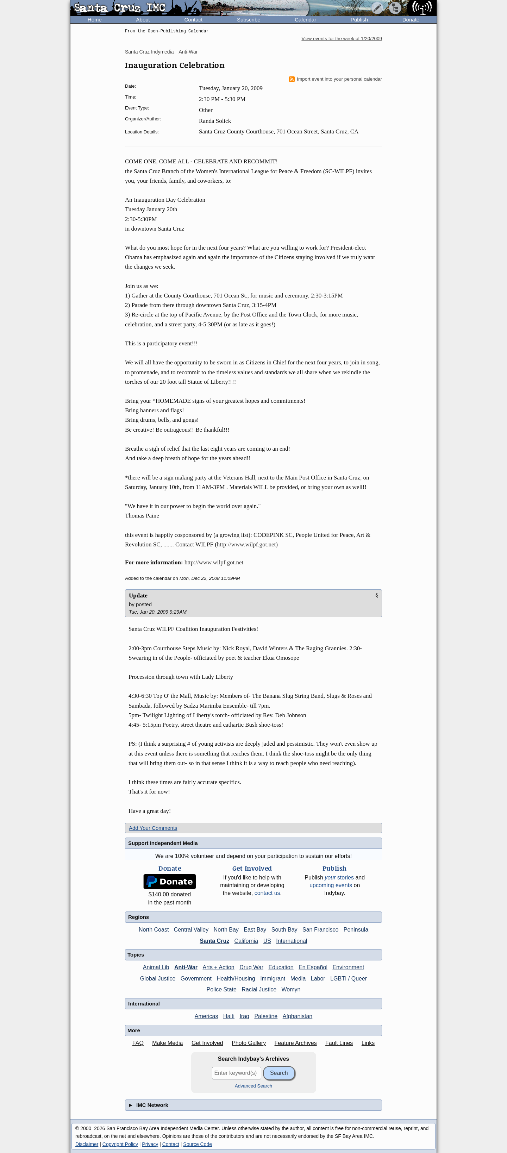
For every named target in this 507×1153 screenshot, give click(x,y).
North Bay (226, 930)
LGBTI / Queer (348, 979)
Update (138, 595)
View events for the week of (341, 38)
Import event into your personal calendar (335, 79)
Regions (138, 917)
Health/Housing (236, 979)
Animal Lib (156, 967)
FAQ (138, 1043)
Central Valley (191, 930)
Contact (193, 20)
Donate (410, 20)
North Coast (154, 930)
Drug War (251, 967)
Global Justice (158, 979)
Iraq (244, 1016)
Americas (206, 1016)
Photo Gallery (249, 1043)
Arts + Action (218, 967)
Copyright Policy (120, 1144)
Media (298, 979)
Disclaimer (86, 1144)
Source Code (197, 1144)
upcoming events (330, 885)
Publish (359, 20)
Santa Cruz (215, 941)
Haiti (228, 1016)
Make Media (167, 1043)
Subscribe (249, 20)
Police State (222, 989)
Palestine (265, 1016)
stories (339, 878)
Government (196, 979)
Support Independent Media (163, 843)
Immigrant (272, 979)
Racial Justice (259, 989)
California (246, 941)
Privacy (150, 1144)
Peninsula (356, 930)
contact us (267, 893)
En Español (313, 967)
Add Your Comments (153, 828)
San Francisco (320, 930)
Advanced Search (254, 1086)
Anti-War (188, 52)
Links (368, 1043)
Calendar (305, 20)
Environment (348, 967)
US (267, 941)
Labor (318, 979)
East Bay (255, 930)
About (143, 20)
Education (280, 967)
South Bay (284, 930)
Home (95, 20)
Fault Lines (339, 1043)
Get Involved (207, 1043)
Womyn (291, 989)
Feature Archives (296, 1043)
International (291, 941)
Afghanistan (298, 1016)
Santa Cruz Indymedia (149, 52)
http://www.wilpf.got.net (246, 544)
